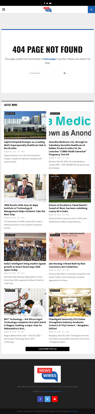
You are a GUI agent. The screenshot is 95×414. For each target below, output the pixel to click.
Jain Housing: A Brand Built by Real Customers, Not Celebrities (67, 265)
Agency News (10, 113)
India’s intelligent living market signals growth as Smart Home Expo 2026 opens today (25, 267)
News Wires (73, 411)
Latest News (10, 105)
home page (50, 59)
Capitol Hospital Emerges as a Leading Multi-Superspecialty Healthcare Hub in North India (25, 145)
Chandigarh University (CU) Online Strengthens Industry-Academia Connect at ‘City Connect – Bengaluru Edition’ (69, 324)
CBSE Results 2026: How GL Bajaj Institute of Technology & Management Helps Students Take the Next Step (24, 210)
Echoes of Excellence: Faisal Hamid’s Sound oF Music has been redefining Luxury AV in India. (68, 208)
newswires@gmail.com (52, 391)
